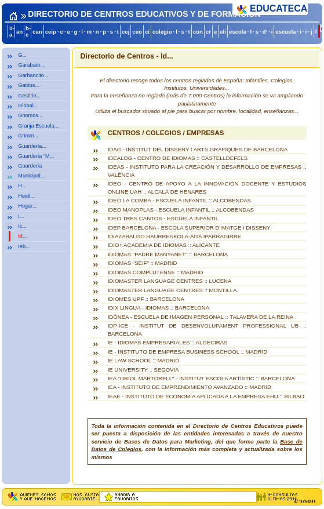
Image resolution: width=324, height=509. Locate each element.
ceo (137, 31)
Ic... (22, 226)
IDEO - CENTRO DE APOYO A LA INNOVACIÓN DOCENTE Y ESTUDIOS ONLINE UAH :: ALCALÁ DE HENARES (207, 187)
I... (21, 216)
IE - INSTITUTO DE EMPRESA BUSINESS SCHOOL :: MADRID (188, 351)
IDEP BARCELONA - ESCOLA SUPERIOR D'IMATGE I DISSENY (189, 227)
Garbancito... (33, 75)
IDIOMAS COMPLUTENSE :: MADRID (155, 272)
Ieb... (24, 246)
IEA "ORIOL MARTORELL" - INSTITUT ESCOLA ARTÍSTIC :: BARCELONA (201, 378)
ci (147, 31)
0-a (11, 31)
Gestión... (29, 96)
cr (208, 31)
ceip (50, 31)
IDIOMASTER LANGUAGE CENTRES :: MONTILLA (172, 290)
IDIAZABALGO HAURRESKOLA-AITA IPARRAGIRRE (174, 236)
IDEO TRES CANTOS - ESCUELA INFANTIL (163, 218)
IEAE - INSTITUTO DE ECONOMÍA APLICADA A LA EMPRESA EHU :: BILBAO (206, 396)
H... (22, 185)
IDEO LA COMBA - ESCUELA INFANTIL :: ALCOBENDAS (180, 200)
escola (237, 31)
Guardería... (32, 146)
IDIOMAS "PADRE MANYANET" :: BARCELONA (168, 254)
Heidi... (26, 196)
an (19, 31)
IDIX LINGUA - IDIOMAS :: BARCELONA (158, 307)
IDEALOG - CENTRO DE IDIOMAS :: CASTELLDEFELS (178, 158)
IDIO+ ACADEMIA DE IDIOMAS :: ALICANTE (164, 245)
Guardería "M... (36, 156)
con (198, 31)
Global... (28, 105)
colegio (162, 31)
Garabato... (31, 65)
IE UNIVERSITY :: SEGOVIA (143, 369)
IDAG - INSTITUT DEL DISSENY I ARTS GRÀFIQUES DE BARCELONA (197, 149)
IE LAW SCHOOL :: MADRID (144, 360)
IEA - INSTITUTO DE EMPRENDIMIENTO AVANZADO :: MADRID (189, 387)
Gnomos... (30, 115)
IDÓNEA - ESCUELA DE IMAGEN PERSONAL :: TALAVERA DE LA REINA (201, 317)
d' (265, 31)
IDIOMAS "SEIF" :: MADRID (142, 263)
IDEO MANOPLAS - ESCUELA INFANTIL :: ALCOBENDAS (181, 209)
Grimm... (28, 136)
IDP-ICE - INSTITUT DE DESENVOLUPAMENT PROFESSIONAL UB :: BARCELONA (207, 329)
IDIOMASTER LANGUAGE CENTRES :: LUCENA (170, 281)
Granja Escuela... (38, 126)
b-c (28, 31)
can (37, 31)
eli (223, 31)
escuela (285, 31)
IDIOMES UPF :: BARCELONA (146, 299)
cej (125, 31)
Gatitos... (28, 85)
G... (22, 55)
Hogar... (27, 206)
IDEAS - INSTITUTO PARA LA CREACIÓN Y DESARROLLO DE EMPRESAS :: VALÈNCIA (207, 170)
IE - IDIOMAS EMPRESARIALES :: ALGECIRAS (168, 342)
